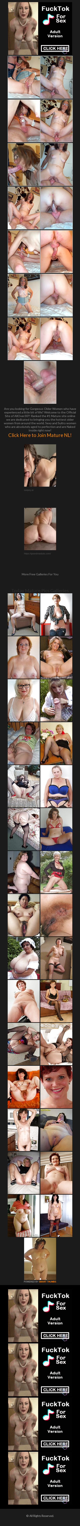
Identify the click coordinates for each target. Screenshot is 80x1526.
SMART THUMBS (47, 1282)
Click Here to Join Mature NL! (40, 435)
